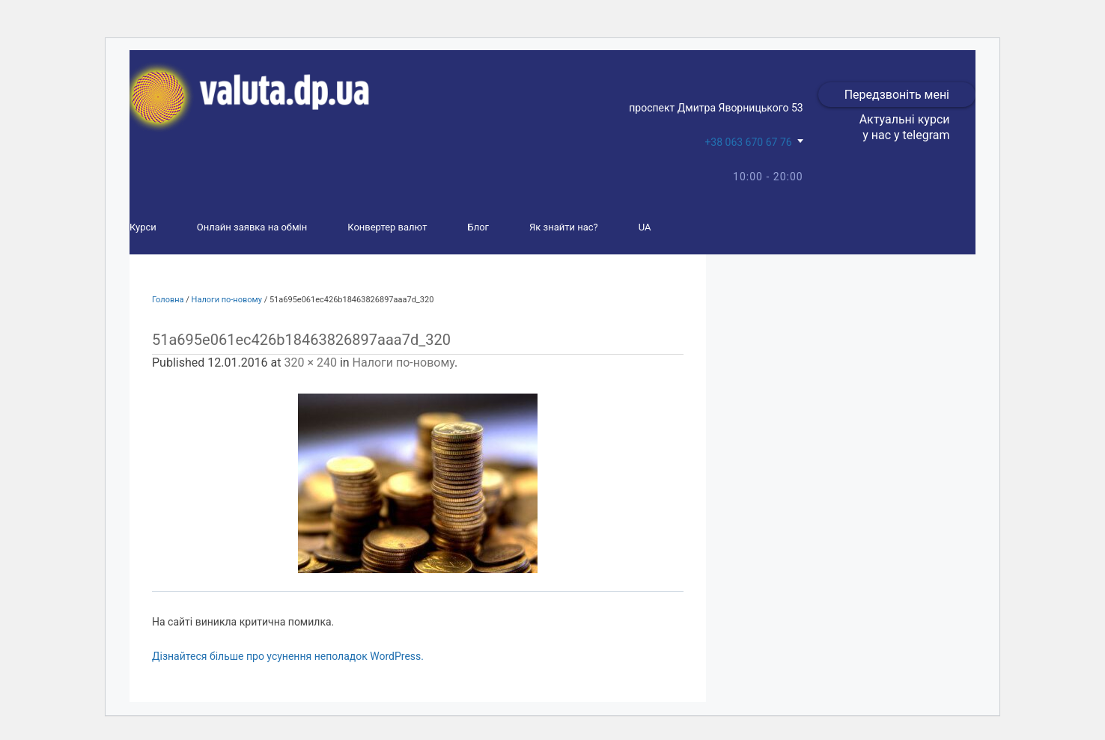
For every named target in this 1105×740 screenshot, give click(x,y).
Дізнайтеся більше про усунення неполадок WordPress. (288, 656)
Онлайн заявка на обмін (252, 227)
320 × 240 (310, 362)
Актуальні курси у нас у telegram (904, 127)
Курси (143, 227)
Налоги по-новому (227, 300)
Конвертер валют (387, 227)
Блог (478, 227)
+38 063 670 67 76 (747, 142)
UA (645, 227)
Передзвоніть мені (896, 95)
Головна (168, 300)
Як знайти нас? (563, 227)
